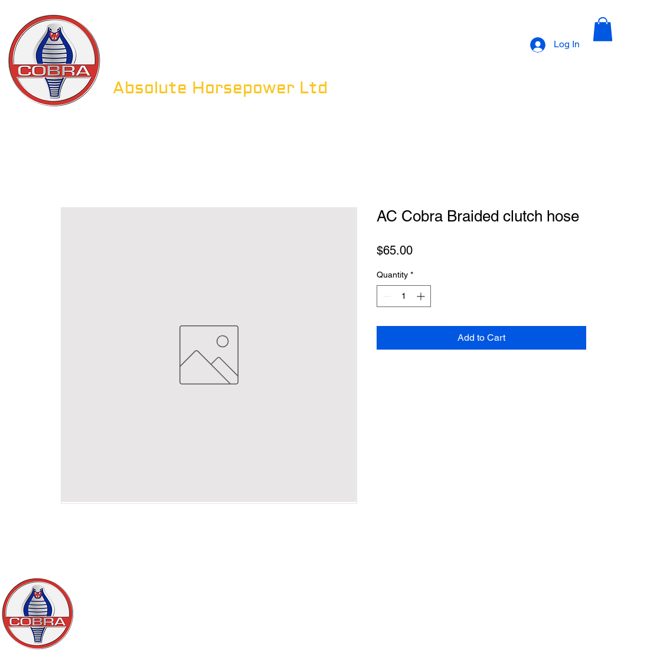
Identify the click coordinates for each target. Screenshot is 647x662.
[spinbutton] (403, 296)
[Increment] (421, 296)
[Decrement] (385, 296)
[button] (603, 29)
